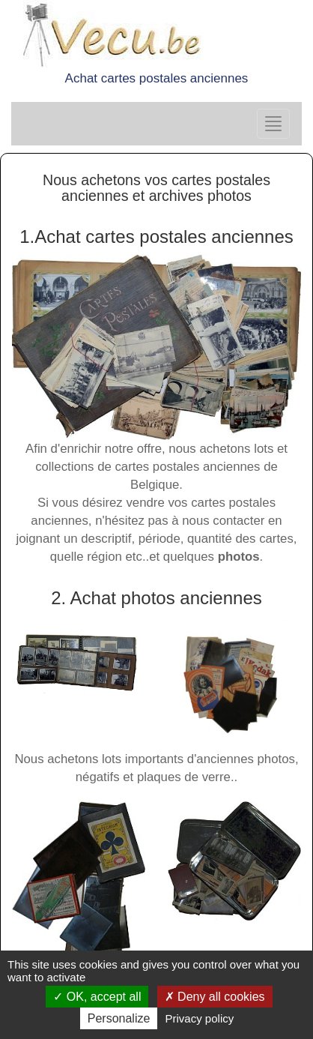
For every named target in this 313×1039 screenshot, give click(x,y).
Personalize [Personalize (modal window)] (119, 1018)
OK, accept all (97, 996)
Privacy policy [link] (199, 1018)
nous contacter (223, 521)
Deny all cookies (215, 996)
